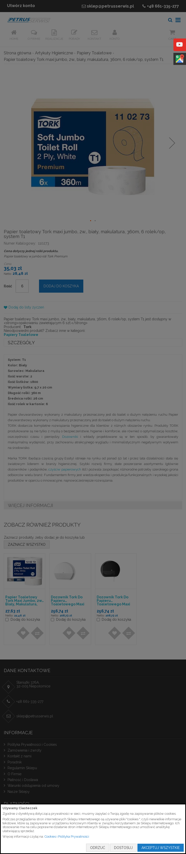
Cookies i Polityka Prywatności (67, 836)
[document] (93, 829)
